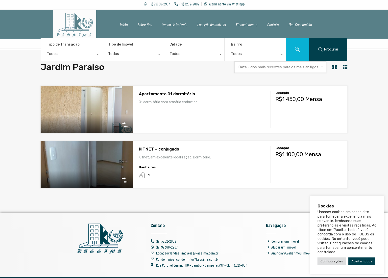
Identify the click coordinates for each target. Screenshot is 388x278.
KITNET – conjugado (159, 149)
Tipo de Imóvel (120, 44)
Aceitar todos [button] (361, 261)
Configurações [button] (331, 261)
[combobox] (71, 55)
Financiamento (246, 24)
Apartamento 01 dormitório (167, 93)
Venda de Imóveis (174, 24)
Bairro (236, 44)
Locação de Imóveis (211, 24)
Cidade (176, 44)
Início (124, 24)
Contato (273, 24)
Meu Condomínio (300, 24)
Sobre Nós (145, 24)
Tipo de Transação (63, 44)
